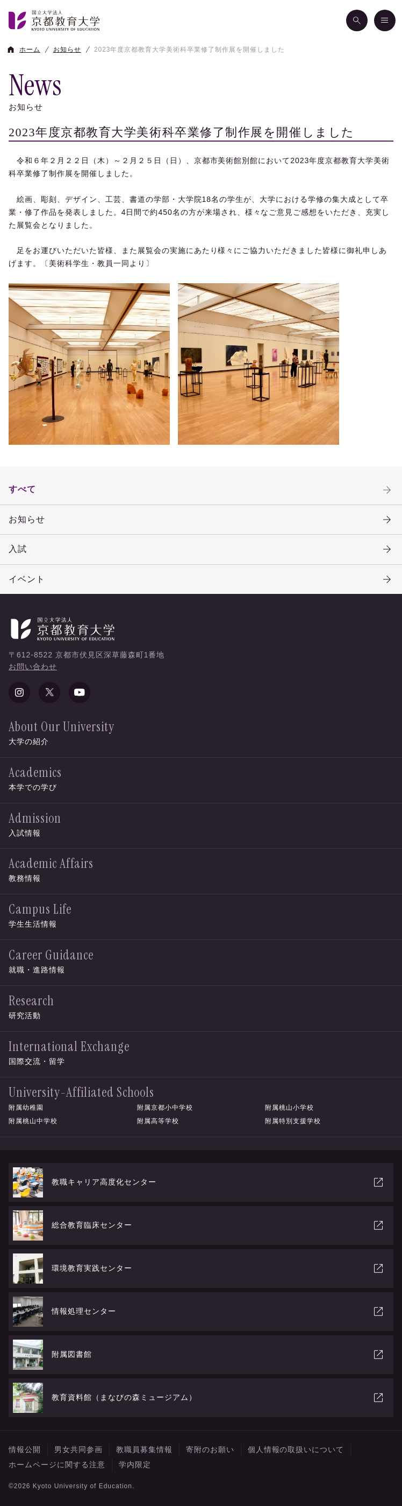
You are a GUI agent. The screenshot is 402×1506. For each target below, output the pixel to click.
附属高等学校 (158, 1121)
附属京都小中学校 (165, 1107)
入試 (201, 549)
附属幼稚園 (26, 1107)
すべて (201, 490)
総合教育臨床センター (199, 1225)
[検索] (357, 20)
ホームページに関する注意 (57, 1464)
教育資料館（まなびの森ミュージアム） (199, 1398)
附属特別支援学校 (293, 1121)
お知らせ (201, 519)
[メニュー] (385, 20)
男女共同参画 (78, 1449)
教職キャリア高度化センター (199, 1182)
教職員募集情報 (144, 1449)
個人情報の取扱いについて (296, 1449)
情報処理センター (199, 1312)
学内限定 (135, 1464)
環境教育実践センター (199, 1268)
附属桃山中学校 (33, 1121)
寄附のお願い (210, 1449)
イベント (201, 579)
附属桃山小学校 (289, 1107)
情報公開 (25, 1449)
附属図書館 (199, 1355)
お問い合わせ (33, 666)
